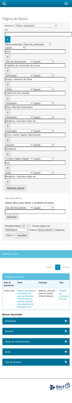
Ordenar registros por (41, 226)
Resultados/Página (13, 226)
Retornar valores (15, 188)
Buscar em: (9, 26)
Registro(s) (60, 230)
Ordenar (33, 230)
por (6, 30)
